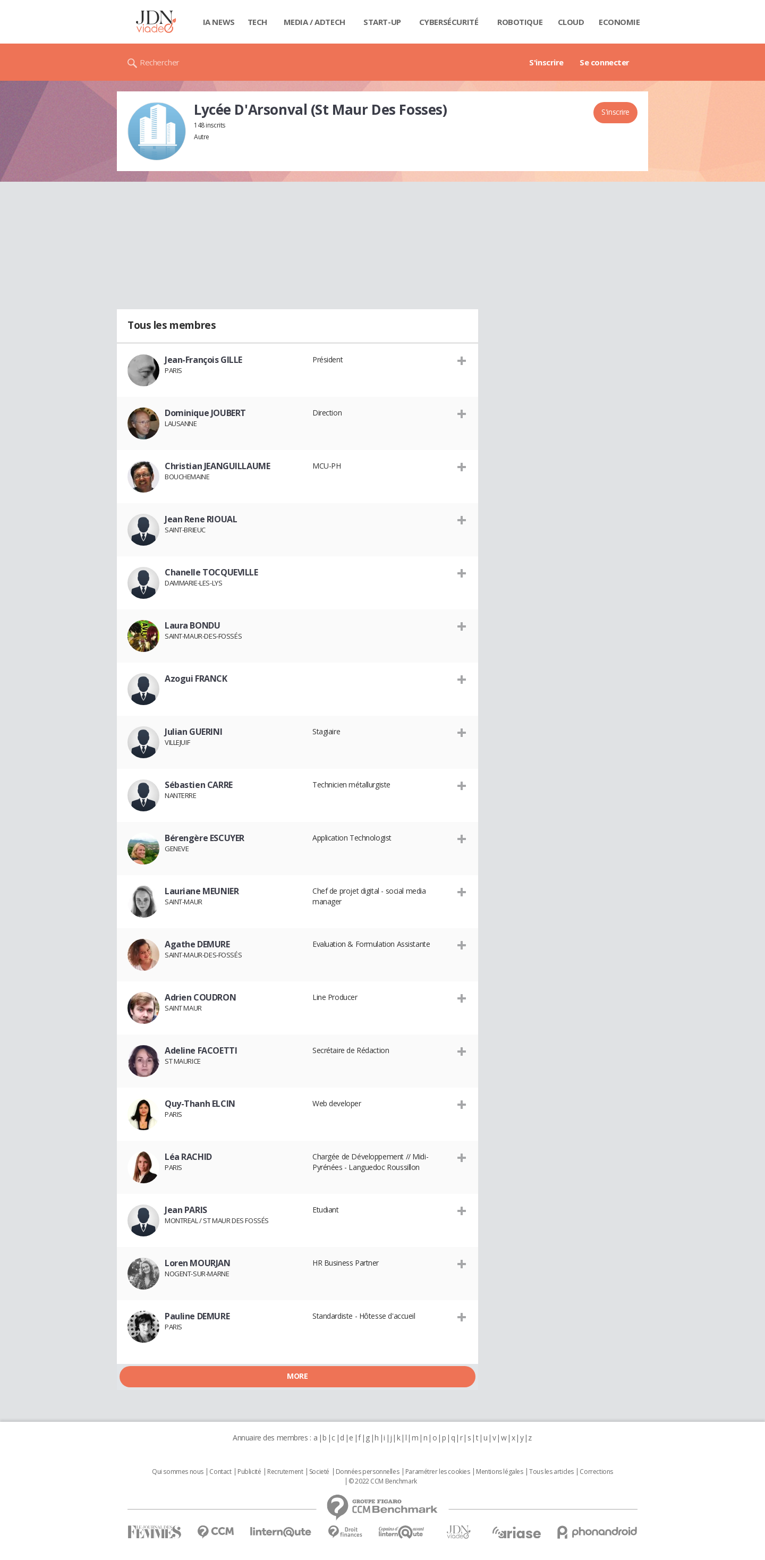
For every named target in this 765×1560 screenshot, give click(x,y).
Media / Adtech (314, 21)
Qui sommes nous (177, 1472)
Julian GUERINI (193, 731)
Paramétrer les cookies (437, 1472)
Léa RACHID (188, 1157)
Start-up (382, 21)
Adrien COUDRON (200, 997)
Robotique (519, 21)
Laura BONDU (192, 625)
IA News (219, 21)
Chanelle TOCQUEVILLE (211, 572)
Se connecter (605, 62)
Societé (319, 1472)
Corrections (596, 1472)
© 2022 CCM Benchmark (382, 1481)
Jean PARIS (186, 1210)
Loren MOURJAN (198, 1263)
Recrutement (285, 1472)
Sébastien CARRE (199, 785)
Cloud (571, 21)
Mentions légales (499, 1472)
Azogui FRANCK (196, 678)
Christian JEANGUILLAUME (217, 466)
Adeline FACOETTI (201, 1050)
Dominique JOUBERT (205, 413)
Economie (619, 21)
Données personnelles (368, 1472)
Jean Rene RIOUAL (201, 519)
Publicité (249, 1472)
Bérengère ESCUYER (204, 838)
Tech (257, 21)
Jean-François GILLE (203, 360)
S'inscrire (546, 62)
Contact (220, 1472)
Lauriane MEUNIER (202, 891)
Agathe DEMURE (197, 944)
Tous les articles (551, 1472)
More (297, 1376)
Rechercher (160, 62)
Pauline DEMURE (197, 1316)
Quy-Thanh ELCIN (200, 1103)
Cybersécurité (449, 21)
